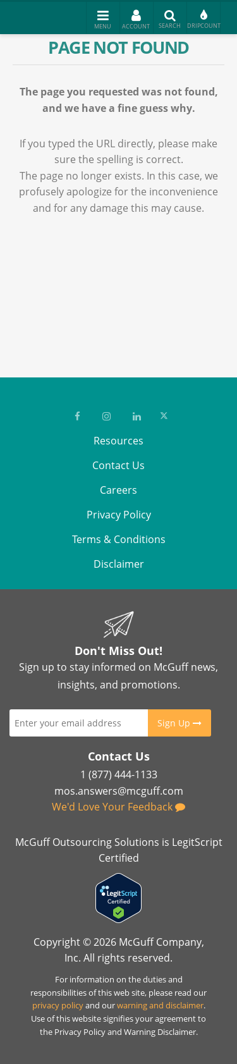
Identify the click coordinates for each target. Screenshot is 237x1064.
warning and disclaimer (160, 1005)
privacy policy (57, 1005)
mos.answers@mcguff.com (118, 791)
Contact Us (118, 465)
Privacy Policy (119, 515)
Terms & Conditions (119, 539)
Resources (118, 441)
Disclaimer (119, 564)
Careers (118, 490)
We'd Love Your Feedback (118, 807)
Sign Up (179, 723)
